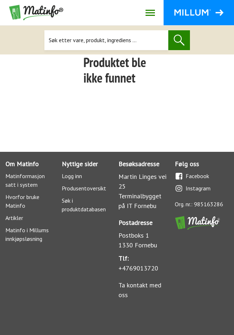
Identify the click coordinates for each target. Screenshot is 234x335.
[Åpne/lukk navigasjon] (150, 12)
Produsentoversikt (84, 188)
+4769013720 (138, 268)
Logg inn (72, 176)
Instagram (193, 188)
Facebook (192, 176)
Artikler (14, 217)
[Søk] (106, 40)
